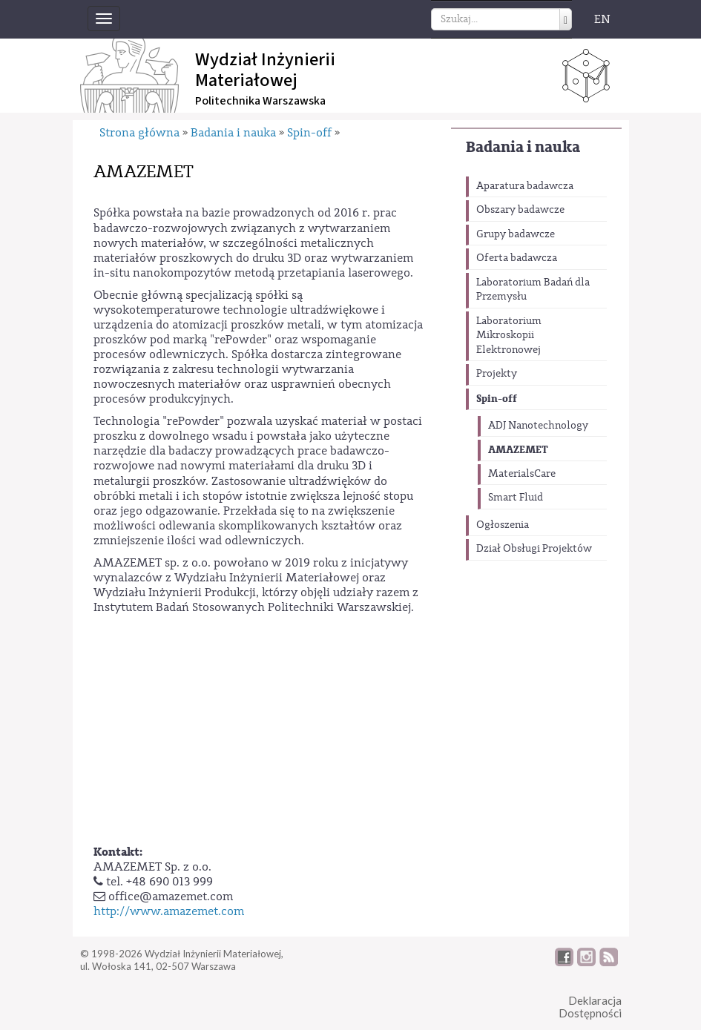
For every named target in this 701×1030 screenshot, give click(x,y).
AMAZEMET (518, 450)
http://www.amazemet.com (168, 911)
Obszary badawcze (520, 210)
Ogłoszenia (502, 525)
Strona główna (139, 132)
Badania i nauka (523, 147)
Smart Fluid (515, 497)
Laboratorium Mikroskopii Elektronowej (509, 335)
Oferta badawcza (516, 258)
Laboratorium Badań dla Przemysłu (533, 290)
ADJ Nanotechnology (538, 425)
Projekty (496, 373)
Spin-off (496, 399)
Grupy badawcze (515, 234)
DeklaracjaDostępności (590, 1007)
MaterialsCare (522, 474)
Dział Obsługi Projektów (534, 548)
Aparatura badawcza (524, 186)
